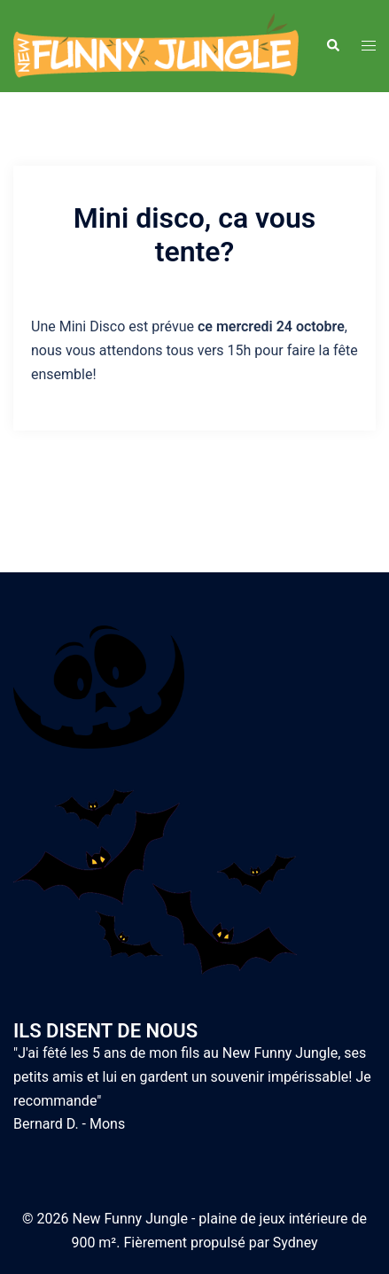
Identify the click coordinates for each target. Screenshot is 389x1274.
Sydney (295, 1242)
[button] (332, 46)
